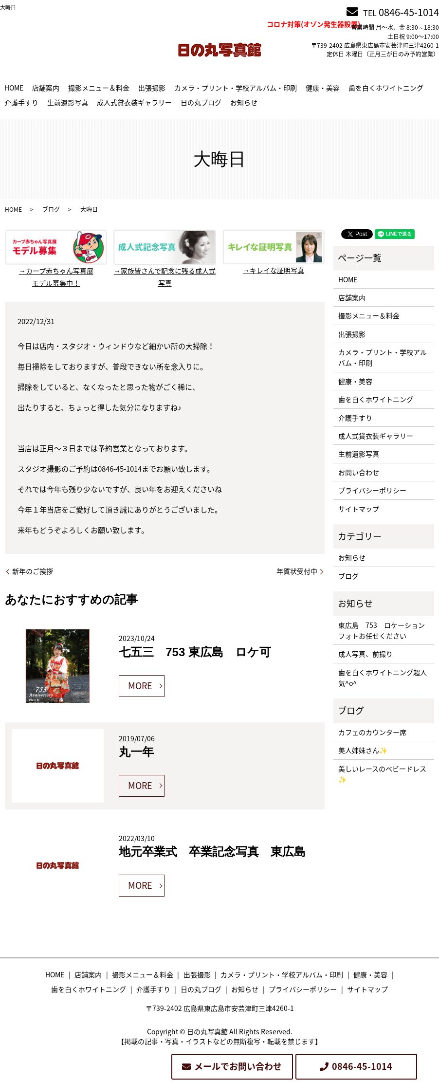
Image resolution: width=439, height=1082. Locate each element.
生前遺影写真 (67, 102)
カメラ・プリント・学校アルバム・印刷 (235, 87)
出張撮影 (151, 87)
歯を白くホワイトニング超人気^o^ (382, 677)
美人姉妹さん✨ (362, 750)
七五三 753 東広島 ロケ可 (195, 652)
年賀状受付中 (296, 571)
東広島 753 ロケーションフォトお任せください (381, 630)
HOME (13, 87)
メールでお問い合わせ (238, 1066)
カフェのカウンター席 (372, 732)
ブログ (51, 209)
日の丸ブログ (201, 102)
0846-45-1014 (409, 12)
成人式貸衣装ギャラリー (134, 102)
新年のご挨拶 (32, 571)
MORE (140, 685)
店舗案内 (45, 87)
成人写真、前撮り (365, 654)
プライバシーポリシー (372, 490)
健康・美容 (323, 87)
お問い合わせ (358, 472)
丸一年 (136, 751)
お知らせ (243, 102)
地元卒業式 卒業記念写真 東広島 (212, 851)
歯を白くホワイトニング (385, 87)
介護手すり (21, 102)
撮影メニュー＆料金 (98, 87)
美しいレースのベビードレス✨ (382, 774)
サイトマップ (358, 508)
